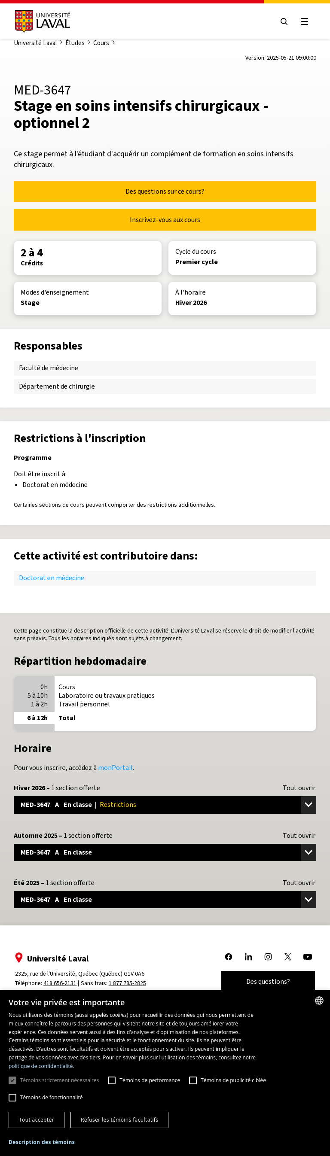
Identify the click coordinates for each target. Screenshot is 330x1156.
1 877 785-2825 (128, 983)
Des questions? (268, 981)
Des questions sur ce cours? (165, 191)
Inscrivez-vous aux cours (165, 219)
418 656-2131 (60, 983)
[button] (42, 1142)
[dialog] (165, 1073)
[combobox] (319, 1000)
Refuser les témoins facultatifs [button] (119, 1119)
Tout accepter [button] (36, 1119)
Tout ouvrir (299, 788)
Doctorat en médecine (51, 577)
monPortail (115, 767)
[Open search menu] (283, 21)
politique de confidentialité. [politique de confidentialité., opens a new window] (41, 1066)
